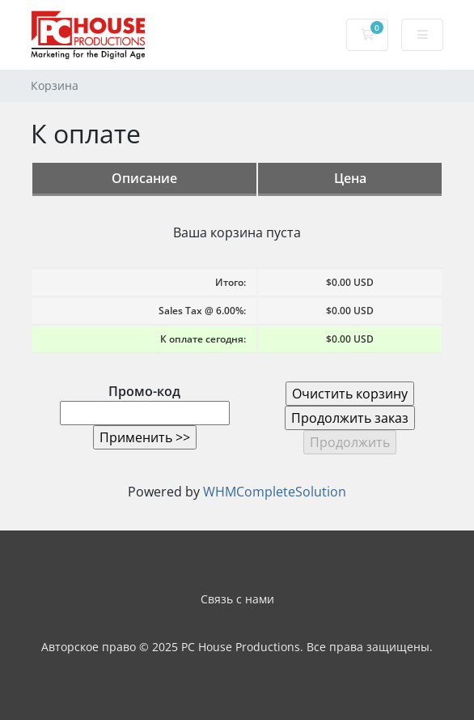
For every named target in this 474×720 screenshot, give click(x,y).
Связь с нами (237, 599)
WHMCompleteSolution (274, 492)
